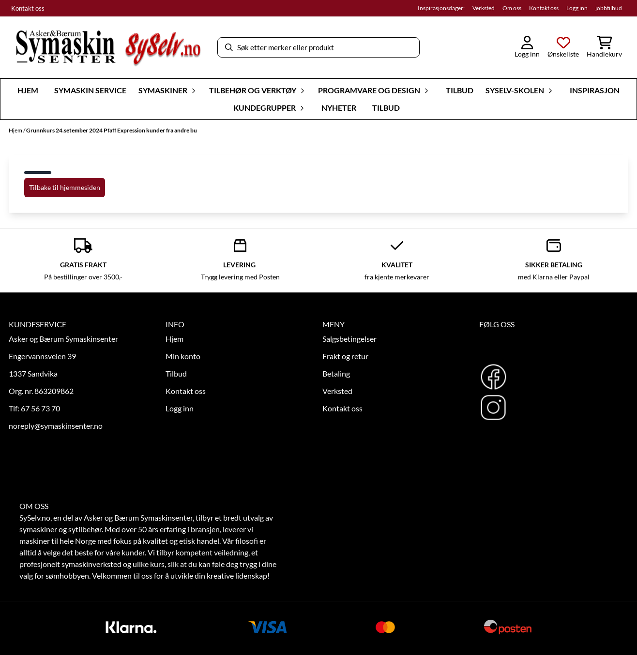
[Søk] (318, 47)
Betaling (336, 373)
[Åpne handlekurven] (604, 47)
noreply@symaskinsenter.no (56, 425)
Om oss (511, 8)
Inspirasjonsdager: (441, 8)
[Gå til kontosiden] (527, 47)
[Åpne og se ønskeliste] (563, 47)
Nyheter (338, 107)
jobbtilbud (608, 8)
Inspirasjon (595, 90)
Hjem (16, 130)
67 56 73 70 (40, 408)
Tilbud (459, 90)
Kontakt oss (28, 8)
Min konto (183, 356)
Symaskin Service (90, 90)
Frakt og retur (345, 356)
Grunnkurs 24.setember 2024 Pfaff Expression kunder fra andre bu (111, 130)
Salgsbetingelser (349, 338)
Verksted (483, 8)
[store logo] (108, 48)
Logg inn (577, 8)
